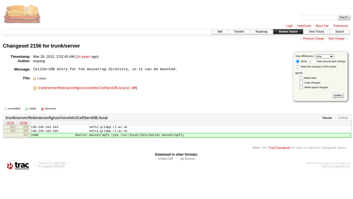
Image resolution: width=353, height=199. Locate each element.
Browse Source (288, 31)
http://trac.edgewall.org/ (336, 169)
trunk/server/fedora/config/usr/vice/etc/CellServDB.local (82, 88)
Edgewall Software (53, 169)
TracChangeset (279, 151)
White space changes (316, 87)
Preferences (340, 25)
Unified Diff (165, 162)
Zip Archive (187, 162)
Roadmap (262, 31)
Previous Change (313, 38)
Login (289, 25)
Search (339, 31)
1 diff (132, 88)
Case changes (312, 82)
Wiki (220, 31)
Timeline (239, 31)
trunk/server (65, 46)
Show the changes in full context (316, 66)
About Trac (322, 25)
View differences (304, 56)
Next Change (336, 38)
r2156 (23, 123)
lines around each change (327, 61)
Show (301, 61)
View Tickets (316, 31)
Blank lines (310, 78)
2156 (35, 46)
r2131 (10, 123)
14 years (83, 56)
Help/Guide (304, 25)
